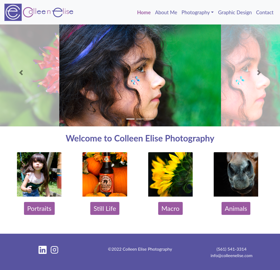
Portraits (39, 208)
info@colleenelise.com (231, 255)
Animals (236, 208)
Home (145, 11)
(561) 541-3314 (231, 248)
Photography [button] (196, 12)
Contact (265, 12)
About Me (166, 12)
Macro (170, 208)
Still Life (105, 208)
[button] (21, 72)
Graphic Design (235, 12)
